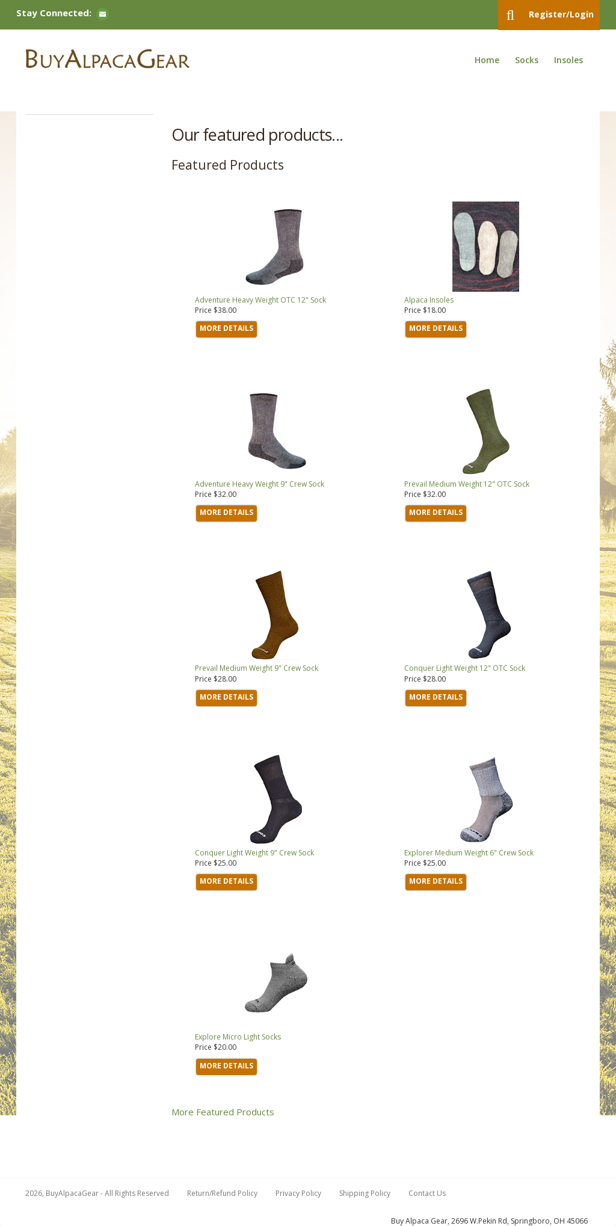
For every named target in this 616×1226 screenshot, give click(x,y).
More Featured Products (222, 1112)
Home (487, 60)
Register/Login (561, 14)
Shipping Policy (364, 1193)
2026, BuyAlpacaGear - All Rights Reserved (97, 1193)
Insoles (568, 60)
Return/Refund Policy (222, 1193)
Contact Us (427, 1193)
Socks (526, 60)
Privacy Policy (298, 1193)
